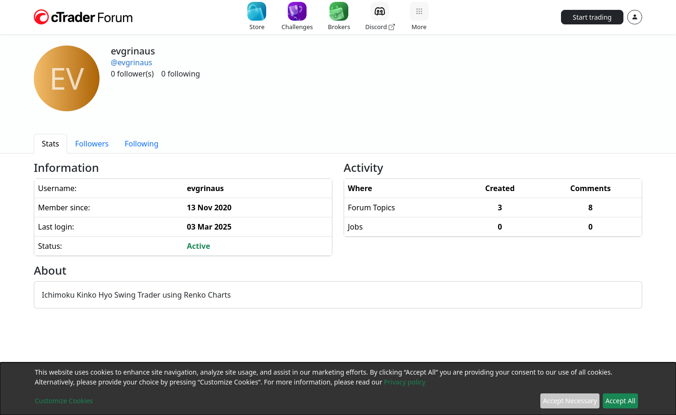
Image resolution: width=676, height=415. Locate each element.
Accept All (621, 400)
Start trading (592, 17)
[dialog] (338, 388)
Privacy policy (405, 381)
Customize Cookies (64, 400)
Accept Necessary (570, 400)
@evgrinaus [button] (131, 62)
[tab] (50, 144)
